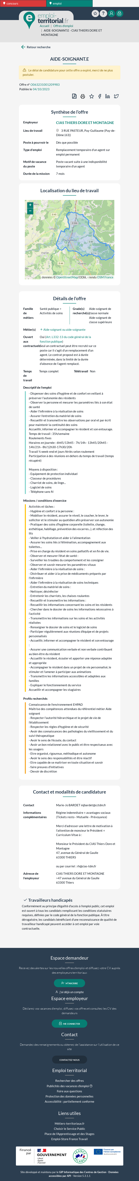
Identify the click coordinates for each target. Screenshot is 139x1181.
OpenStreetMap (67, 277)
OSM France (105, 277)
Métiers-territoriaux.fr (70, 1123)
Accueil (44, 26)
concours (10, 3)
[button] (30, 205)
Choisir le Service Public (69, 1128)
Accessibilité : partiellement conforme (69, 1101)
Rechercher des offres (69, 1080)
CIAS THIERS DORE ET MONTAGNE (85, 122)
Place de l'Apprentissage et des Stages (69, 1134)
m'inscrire (69, 983)
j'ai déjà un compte (69, 992)
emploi (56, 3)
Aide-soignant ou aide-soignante (63, 329)
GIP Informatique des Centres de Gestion (82, 1172)
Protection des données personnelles (69, 1096)
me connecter (69, 1023)
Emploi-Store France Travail (69, 1139)
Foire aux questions (69, 1091)
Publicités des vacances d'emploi (68, 1086)
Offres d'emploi (63, 26)
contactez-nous (69, 1059)
